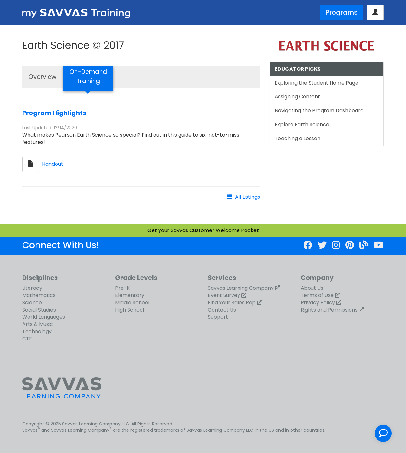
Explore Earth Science (302, 124)
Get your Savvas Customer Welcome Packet (203, 230)
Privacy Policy (318, 302)
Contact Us (222, 310)
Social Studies (39, 310)
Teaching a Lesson (297, 138)
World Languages (43, 316)
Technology (37, 331)
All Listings (247, 197)
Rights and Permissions (329, 310)
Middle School (132, 302)
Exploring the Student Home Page (316, 83)
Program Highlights (54, 112)
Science (32, 302)
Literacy (32, 288)
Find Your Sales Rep (232, 302)
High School (129, 310)
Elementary (129, 295)
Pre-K (122, 288)
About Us (312, 288)
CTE (27, 338)
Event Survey (224, 295)
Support (218, 316)
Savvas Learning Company (241, 288)
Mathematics (39, 295)
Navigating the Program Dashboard (319, 110)
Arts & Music (37, 324)
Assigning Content (297, 96)
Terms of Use (317, 295)
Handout (52, 164)
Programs (341, 12)
